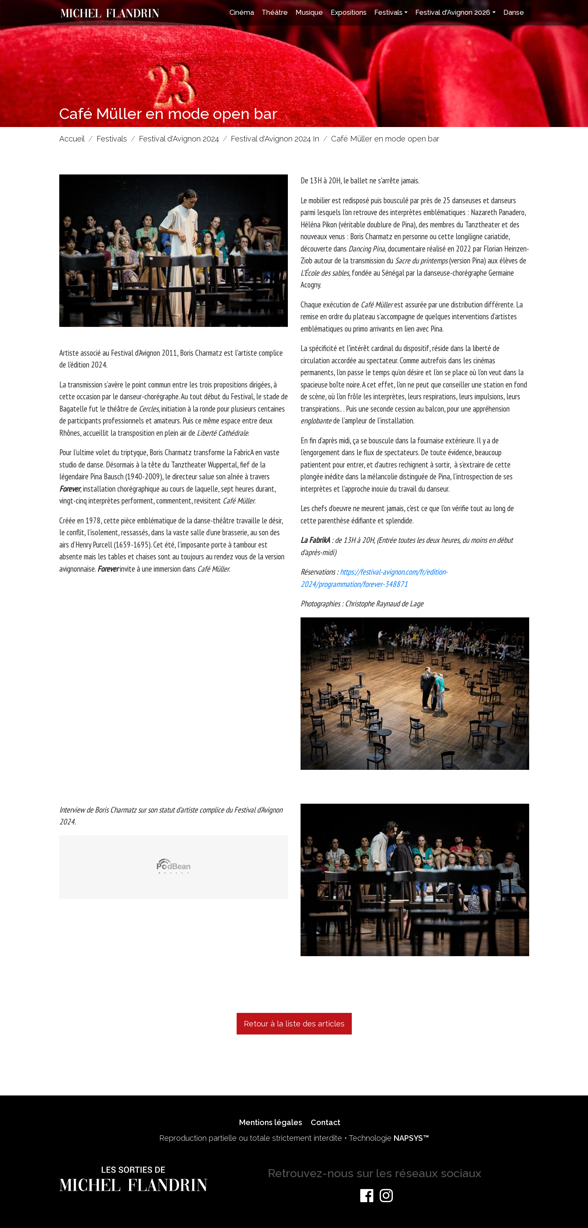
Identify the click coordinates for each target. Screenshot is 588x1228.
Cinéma (241, 12)
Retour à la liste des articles (294, 1023)
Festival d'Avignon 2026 (452, 12)
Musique (309, 12)
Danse (513, 12)
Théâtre (275, 12)
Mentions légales (270, 1122)
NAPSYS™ (411, 1138)
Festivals (388, 12)
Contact (325, 1122)
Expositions (349, 12)
